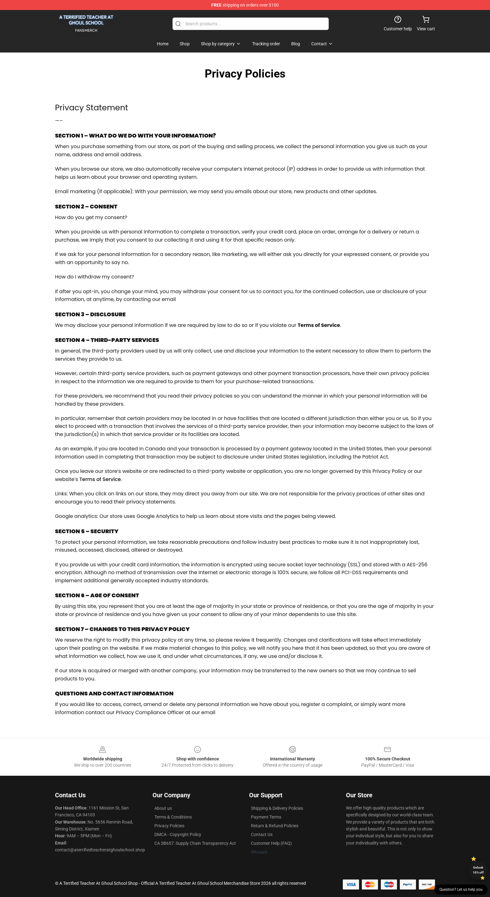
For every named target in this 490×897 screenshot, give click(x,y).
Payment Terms (266, 816)
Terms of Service (100, 479)
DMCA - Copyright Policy (177, 834)
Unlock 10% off (478, 870)
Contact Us (261, 834)
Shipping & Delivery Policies (277, 808)
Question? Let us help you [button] (460, 889)
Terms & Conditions (173, 816)
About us (163, 808)
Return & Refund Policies (274, 825)
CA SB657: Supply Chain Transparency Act (195, 843)
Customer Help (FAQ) (271, 843)
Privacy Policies (169, 825)
